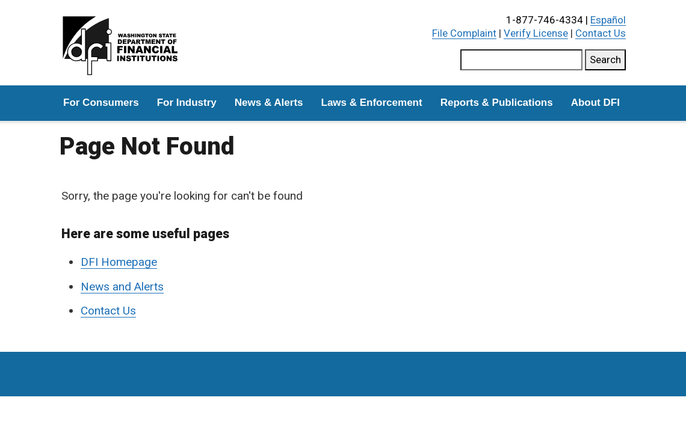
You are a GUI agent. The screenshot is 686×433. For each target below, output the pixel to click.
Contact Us (600, 33)
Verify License (536, 33)
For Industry (187, 102)
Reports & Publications (496, 102)
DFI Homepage (119, 262)
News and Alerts (122, 286)
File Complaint (464, 33)
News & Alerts (269, 102)
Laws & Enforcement (371, 102)
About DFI (595, 102)
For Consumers (101, 102)
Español (608, 20)
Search (605, 60)
